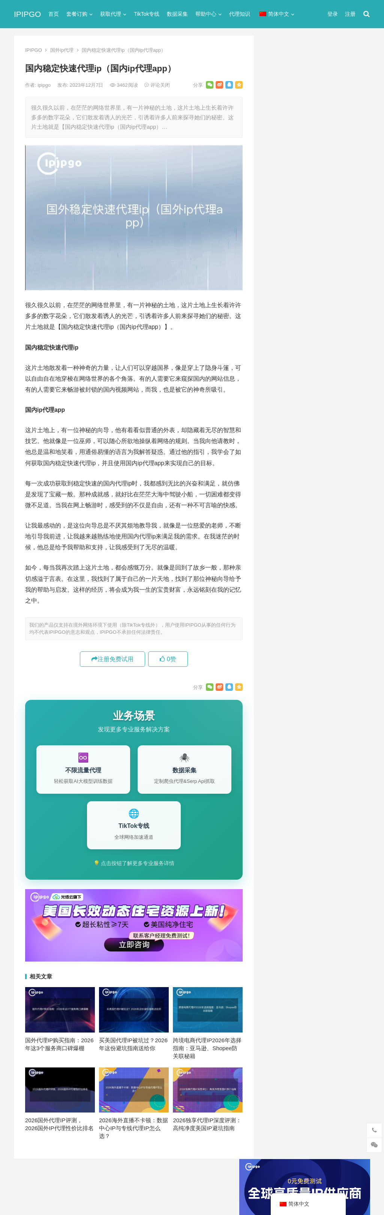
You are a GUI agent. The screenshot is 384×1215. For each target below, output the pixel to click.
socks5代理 (279, 344)
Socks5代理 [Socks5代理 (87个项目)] (310, 710)
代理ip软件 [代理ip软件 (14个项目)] (281, 723)
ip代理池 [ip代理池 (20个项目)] (279, 698)
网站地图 (143, 1178)
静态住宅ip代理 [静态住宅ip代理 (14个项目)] (287, 809)
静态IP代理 (279, 479)
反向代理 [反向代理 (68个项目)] (279, 760)
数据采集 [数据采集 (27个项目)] (346, 760)
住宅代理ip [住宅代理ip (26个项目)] (317, 735)
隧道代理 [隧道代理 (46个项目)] (311, 785)
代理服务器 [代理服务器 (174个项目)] (318, 723)
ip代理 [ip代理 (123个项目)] (343, 686)
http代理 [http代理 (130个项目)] (315, 686)
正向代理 (276, 438)
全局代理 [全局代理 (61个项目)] (279, 748)
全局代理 (276, 384)
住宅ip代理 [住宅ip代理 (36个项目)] (281, 735)
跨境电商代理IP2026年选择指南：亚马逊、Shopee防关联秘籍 (207, 1048)
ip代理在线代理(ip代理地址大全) (314, 219)
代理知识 (239, 14)
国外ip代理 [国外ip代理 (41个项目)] (313, 760)
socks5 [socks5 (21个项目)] (277, 710)
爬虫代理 (276, 452)
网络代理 (276, 465)
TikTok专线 (146, 14)
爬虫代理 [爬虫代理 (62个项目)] (311, 772)
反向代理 (276, 411)
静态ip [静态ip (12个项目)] (339, 785)
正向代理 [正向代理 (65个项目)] (279, 772)
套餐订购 (76, 14)
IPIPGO (27, 14)
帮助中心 (205, 14)
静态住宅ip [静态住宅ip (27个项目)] (318, 797)
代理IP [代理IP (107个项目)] (342, 710)
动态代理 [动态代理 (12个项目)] (346, 748)
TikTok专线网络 (284, 357)
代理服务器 (279, 371)
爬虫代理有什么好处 (295, 632)
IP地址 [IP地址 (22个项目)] (307, 698)
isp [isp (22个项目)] (329, 698)
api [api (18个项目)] (272, 686)
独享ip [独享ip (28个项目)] (339, 772)
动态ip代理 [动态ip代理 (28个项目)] (313, 748)
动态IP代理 (279, 398)
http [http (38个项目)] (291, 686)
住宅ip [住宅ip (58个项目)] (349, 723)
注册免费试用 (113, 659)
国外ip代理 (62, 50)
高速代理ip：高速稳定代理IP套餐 (311, 643)
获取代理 (110, 14)
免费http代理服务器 (298, 250)
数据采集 (177, 14)
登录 (332, 14)
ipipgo (45, 85)
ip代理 (273, 330)
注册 (350, 14)
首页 (53, 14)
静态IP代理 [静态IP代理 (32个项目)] (282, 797)
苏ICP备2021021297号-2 (102, 1178)
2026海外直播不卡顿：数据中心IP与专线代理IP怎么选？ (133, 1128)
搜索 (351, 121)
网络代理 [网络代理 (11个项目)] (279, 785)
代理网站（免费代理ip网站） (302, 205)
